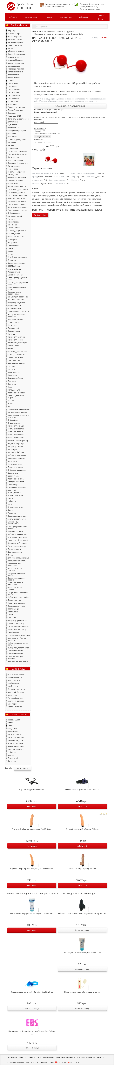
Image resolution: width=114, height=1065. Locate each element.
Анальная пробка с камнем (16, 588)
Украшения (13, 148)
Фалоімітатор (31, 17)
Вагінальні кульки (15, 42)
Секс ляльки (13, 83)
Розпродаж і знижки (16, 107)
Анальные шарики (16, 434)
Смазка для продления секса (18, 283)
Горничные (13, 169)
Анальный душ (14, 269)
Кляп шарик (13, 611)
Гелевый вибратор (16, 623)
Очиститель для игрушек (19, 409)
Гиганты (11, 219)
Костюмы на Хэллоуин (17, 195)
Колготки (12, 384)
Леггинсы (12, 400)
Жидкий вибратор (16, 443)
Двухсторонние (14, 305)
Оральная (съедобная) (18, 163)
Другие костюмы (15, 552)
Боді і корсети (14, 680)
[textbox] (71, 26)
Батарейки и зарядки (17, 487)
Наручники (13, 242)
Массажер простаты (16, 458)
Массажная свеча (15, 531)
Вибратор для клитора (18, 534)
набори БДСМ (14, 720)
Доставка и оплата (85, 1057)
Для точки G (13, 121)
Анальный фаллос (16, 437)
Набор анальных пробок (19, 597)
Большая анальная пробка (16, 579)
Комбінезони (13, 683)
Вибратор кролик (15, 446)
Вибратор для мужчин (17, 620)
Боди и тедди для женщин (15, 657)
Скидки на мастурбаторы (19, 635)
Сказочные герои (15, 180)
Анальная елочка (15, 319)
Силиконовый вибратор (18, 626)
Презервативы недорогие (14, 564)
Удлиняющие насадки (17, 210)
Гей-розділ (12, 752)
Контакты (100, 1057)
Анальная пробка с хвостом (16, 569)
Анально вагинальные (18, 661)
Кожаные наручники (17, 606)
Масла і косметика (16, 63)
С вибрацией (13, 632)
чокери (11, 755)
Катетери (12, 761)
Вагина (11, 145)
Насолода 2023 (14, 116)
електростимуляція (16, 749)
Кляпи (10, 725)
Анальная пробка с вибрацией (16, 583)
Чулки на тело (14, 375)
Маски (10, 251)
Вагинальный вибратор (18, 119)
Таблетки (12, 501)
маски (10, 722)
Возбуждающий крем (17, 516)
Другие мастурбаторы (17, 537)
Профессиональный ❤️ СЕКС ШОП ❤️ (53, 1062)
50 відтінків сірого (16, 746)
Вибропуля (12, 449)
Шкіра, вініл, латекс (16, 674)
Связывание (13, 245)
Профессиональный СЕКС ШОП (21, 1062)
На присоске (13, 222)
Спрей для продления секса (17, 278)
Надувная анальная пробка (16, 574)
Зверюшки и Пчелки (17, 177)
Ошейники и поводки (17, 257)
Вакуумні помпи (15, 39)
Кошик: (101, 17)
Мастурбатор (66, 17)
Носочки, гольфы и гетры (16, 396)
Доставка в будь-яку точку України (53, 101)
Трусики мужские (15, 653)
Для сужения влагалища (18, 558)
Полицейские (14, 166)
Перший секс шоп (15, 110)
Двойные (12, 133)
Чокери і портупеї (15, 743)
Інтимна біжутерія (16, 60)
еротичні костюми (16, 701)
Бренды (22, 1057)
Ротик (10, 348)
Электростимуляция (16, 198)
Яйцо (10, 406)
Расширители (14, 272)
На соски (11, 334)
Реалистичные (14, 127)
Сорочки (11, 366)
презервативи (14, 74)
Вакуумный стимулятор (18, 440)
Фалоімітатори (14, 33)
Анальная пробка (15, 431)
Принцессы (13, 174)
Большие (12, 617)
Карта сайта (12, 1057)
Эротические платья (17, 186)
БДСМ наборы (14, 266)
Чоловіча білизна (15, 71)
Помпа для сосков (15, 340)
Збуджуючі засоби (16, 51)
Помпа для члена (15, 467)
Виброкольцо (14, 213)
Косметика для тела (16, 192)
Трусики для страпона (17, 204)
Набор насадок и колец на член (18, 644)
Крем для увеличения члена (17, 527)
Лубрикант (83, 17)
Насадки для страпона (17, 351)
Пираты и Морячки (16, 172)
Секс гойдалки (14, 89)
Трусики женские (15, 650)
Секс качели (13, 473)
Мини (10, 614)
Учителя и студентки (17, 546)
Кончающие (13, 224)
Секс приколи (14, 95)
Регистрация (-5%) (45, 1057)
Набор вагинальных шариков (17, 315)
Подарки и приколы (16, 481)
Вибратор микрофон (17, 455)
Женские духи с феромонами (14, 293)
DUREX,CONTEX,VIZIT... (17, 354)
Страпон (48, 17)
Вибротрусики (14, 423)
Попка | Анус (13, 345)
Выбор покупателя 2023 (18, 647)
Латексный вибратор (17, 629)
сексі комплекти (15, 677)
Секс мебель (13, 476)
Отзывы (31, 1057)
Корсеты (11, 369)
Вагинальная (13, 157)
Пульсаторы (13, 124)
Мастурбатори (14, 66)
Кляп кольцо (13, 609)
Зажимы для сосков (16, 263)
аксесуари (12, 104)
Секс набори (13, 98)
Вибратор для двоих (17, 470)
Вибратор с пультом (17, 302)
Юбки (10, 555)
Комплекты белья (15, 378)
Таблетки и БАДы (15, 357)
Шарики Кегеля (14, 308)
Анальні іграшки (15, 36)
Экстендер (12, 461)
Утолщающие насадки (17, 342)
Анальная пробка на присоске (17, 639)
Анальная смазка (15, 160)
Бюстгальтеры (14, 372)
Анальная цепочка (16, 236)
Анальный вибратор (17, 519)
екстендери (13, 101)
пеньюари (12, 695)
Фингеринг (12, 239)
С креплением (14, 331)
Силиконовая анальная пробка (18, 593)
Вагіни (10, 48)
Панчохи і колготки (16, 689)
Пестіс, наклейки (15, 706)
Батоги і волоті (14, 734)
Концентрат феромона (18, 296)
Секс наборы (13, 484)
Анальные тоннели (16, 363)
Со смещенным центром (19, 311)
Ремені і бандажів (15, 740)
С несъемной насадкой (18, 540)
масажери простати (16, 69)
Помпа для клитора (16, 337)
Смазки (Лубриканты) (17, 154)
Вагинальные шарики (17, 412)
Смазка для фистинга (17, 230)
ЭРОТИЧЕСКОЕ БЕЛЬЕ (17, 299)
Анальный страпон (16, 428)
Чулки (10, 387)
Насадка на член (15, 464)
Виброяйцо (13, 420)
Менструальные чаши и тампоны (18, 416)
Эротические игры (16, 479)
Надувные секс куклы (17, 201)
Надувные (12, 325)
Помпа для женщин (16, 426)
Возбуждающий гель (17, 560)
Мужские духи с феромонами (14, 523)
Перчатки (12, 381)
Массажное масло (15, 275)
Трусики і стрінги (15, 698)
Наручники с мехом (16, 603)
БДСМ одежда (14, 233)
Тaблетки (12, 513)
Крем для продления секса (17, 288)
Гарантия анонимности (65, 1057)
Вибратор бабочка (16, 452)
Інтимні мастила (15, 57)
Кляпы (10, 248)
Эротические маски (16, 392)
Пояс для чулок (14, 390)
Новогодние (13, 183)
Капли (10, 498)
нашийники (13, 731)
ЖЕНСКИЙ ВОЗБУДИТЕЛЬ (14, 491)
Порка (10, 254)
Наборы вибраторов (17, 130)
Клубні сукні (13, 686)
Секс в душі (13, 758)
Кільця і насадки (15, 45)
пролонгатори (14, 77)
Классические (14, 360)
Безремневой (14, 227)
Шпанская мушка (15, 495)
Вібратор (13, 17)
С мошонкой (13, 328)
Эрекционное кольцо (17, 207)
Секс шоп (12, 113)
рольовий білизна (16, 692)
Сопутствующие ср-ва (17, 151)
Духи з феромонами (16, 54)
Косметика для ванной (18, 189)
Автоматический (15, 216)
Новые (11, 403)
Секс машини (14, 92)
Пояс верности (14, 549)
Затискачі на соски (16, 737)
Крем (10, 504)
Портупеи (12, 260)
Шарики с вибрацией (17, 543)
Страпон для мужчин (17, 139)
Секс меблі (12, 86)
